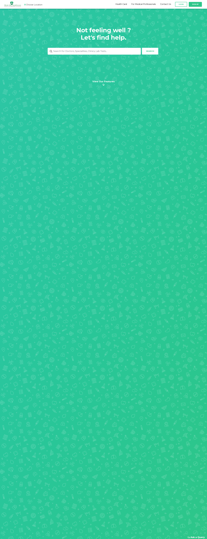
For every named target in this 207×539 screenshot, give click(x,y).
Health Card (121, 4)
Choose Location (33, 4)
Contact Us (165, 4)
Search (150, 51)
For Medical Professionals (143, 4)
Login (181, 5)
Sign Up (195, 5)
